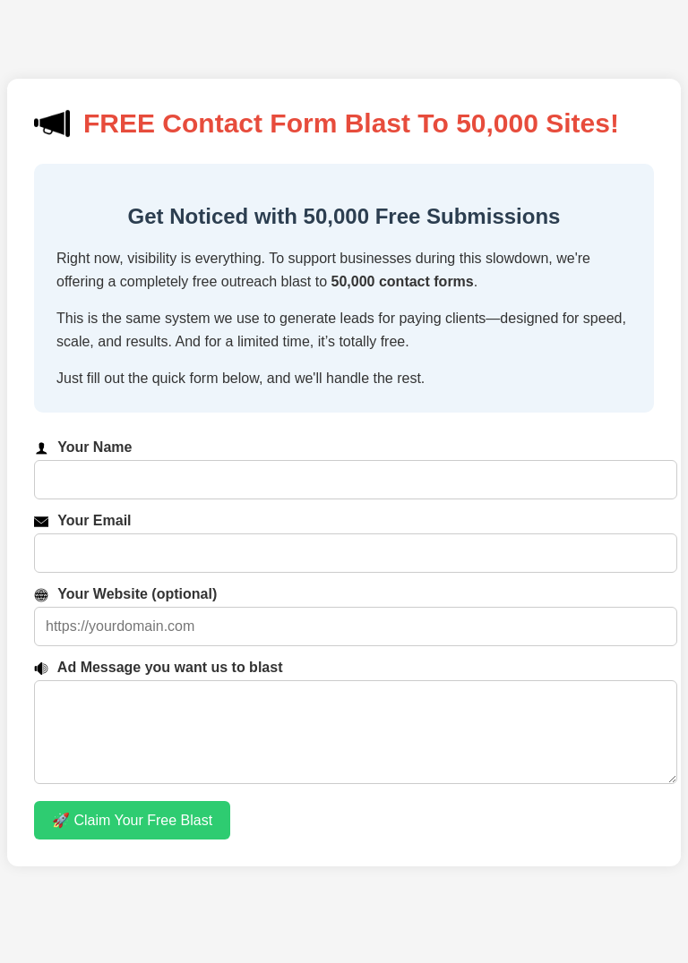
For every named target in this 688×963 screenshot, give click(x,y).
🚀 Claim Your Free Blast (132, 838)
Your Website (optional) (125, 594)
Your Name (83, 447)
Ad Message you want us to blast (158, 668)
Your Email (83, 521)
